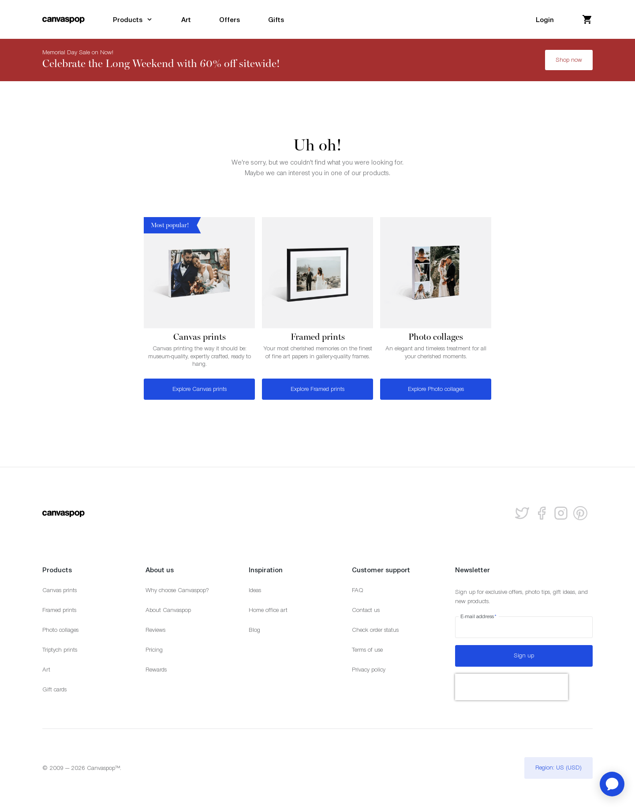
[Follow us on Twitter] (522, 513)
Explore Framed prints (317, 389)
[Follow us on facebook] (541, 513)
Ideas (255, 590)
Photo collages (60, 630)
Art (46, 669)
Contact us (366, 610)
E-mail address (478, 616)
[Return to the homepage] (63, 19)
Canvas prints (59, 590)
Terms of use (367, 649)
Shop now (569, 59)
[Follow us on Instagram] (561, 513)
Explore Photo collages (436, 389)
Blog (254, 630)
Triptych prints (59, 649)
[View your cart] (587, 19)
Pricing (154, 649)
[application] (612, 784)
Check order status (375, 630)
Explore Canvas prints (199, 389)
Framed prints (59, 610)
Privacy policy (368, 669)
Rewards (156, 669)
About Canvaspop (168, 610)
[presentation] (511, 687)
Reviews (155, 630)
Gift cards (54, 689)
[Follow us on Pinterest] (580, 513)
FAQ (357, 590)
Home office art (268, 610)
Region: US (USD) (558, 767)
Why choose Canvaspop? (177, 590)
